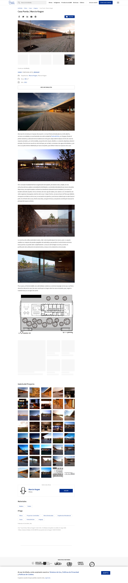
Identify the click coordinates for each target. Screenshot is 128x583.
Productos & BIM (66, 2)
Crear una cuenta (105, 3)
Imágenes (57, 2)
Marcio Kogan (33, 76)
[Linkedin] (27, 16)
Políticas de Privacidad (70, 572)
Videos (82, 2)
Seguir (66, 491)
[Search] (33, 2)
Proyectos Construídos (33, 516)
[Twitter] (23, 16)
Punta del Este (55, 136)
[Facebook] (19, 16)
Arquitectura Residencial (64, 516)
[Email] (31, 16)
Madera (21, 506)
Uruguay (36, 72)
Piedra (29, 506)
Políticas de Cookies (26, 574)
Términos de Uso (55, 572)
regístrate (47, 578)
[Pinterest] (35, 16)
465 (26, 79)
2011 (25, 82)
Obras (50, 2)
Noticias (75, 2)
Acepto (105, 573)
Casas (20, 72)
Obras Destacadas (48, 516)
